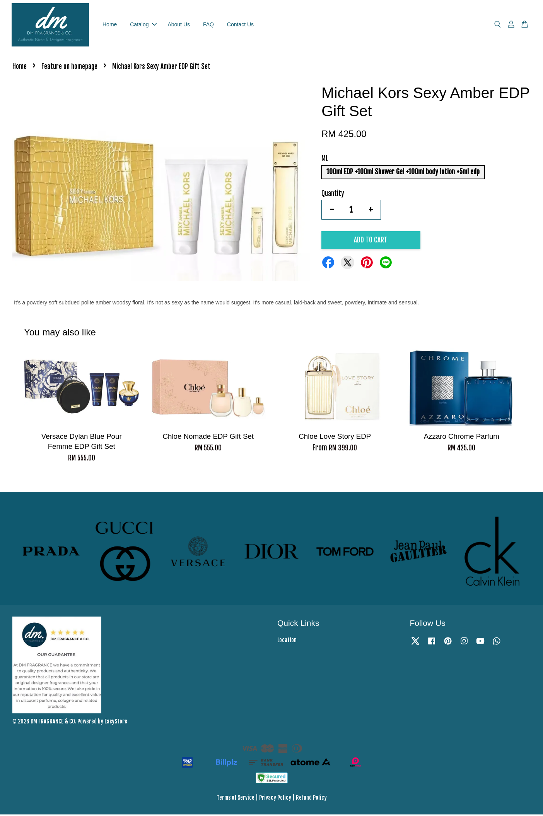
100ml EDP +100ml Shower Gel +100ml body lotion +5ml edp (403, 174)
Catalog (143, 25)
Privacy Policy (275, 799)
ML (324, 160)
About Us (178, 25)
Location (287, 641)
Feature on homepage (69, 68)
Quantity (332, 195)
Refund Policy (311, 799)
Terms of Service (235, 799)
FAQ (208, 25)
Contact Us (240, 25)
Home (109, 25)
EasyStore (115, 723)
